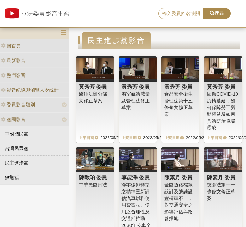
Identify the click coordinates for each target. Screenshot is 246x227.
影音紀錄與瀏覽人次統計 (30, 90)
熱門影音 (13, 75)
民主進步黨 (16, 163)
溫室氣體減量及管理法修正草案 (135, 100)
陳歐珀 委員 (93, 177)
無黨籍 (12, 177)
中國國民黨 (16, 134)
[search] (180, 13)
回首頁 (11, 45)
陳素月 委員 (178, 177)
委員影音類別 (18, 104)
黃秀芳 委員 (93, 87)
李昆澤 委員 (135, 177)
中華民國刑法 (93, 184)
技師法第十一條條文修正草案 (221, 191)
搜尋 (217, 13)
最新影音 (13, 60)
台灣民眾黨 (16, 148)
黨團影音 (13, 119)
